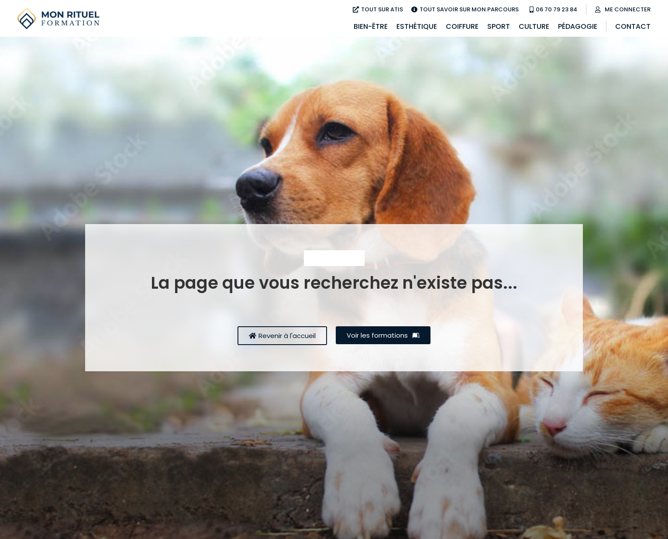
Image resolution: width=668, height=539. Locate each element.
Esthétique (416, 26)
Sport (498, 26)
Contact (633, 26)
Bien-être (371, 26)
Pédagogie (577, 26)
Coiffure (462, 26)
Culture (534, 26)
